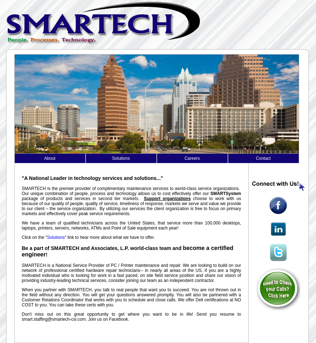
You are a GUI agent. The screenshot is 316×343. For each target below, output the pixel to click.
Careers (192, 158)
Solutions (121, 158)
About (49, 158)
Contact (263, 158)
